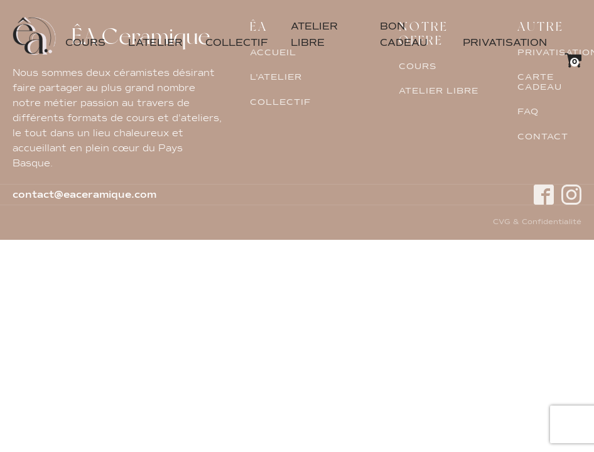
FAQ (528, 111)
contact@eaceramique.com (84, 195)
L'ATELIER (155, 43)
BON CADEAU (404, 35)
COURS (85, 43)
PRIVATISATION (505, 43)
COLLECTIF (236, 43)
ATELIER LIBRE (314, 35)
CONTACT (542, 136)
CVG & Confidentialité (537, 223)
